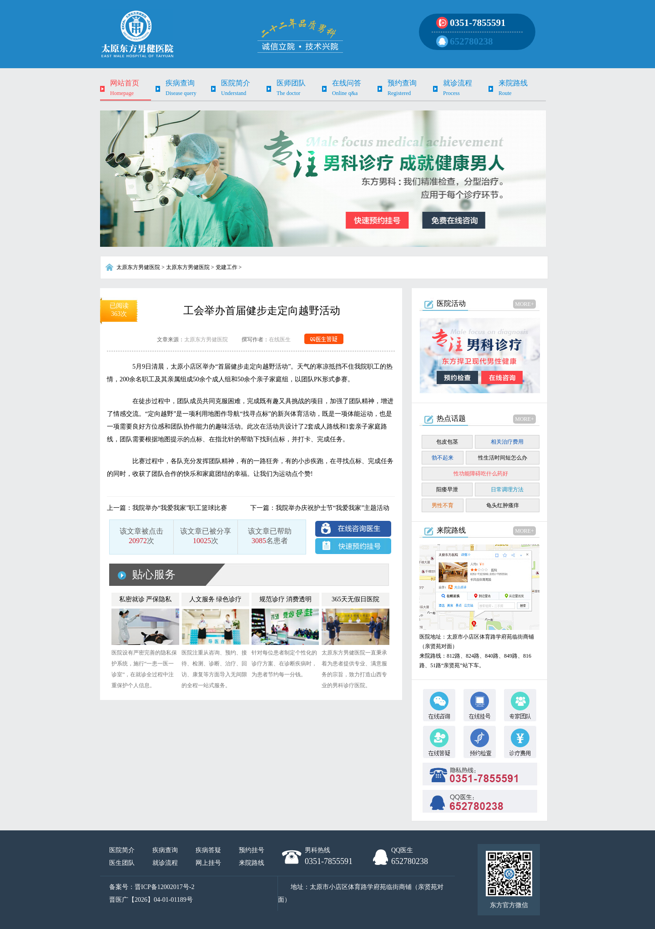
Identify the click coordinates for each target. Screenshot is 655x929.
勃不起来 (442, 458)
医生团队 (122, 862)
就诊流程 (165, 862)
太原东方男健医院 (138, 267)
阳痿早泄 (447, 489)
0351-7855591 (478, 22)
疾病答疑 (208, 850)
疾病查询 (165, 850)
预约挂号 (251, 850)
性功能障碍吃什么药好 (480, 473)
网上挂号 (208, 862)
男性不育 (442, 505)
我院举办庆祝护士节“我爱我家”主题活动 (332, 507)
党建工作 (226, 267)
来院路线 (251, 862)
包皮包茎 (447, 442)
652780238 (471, 41)
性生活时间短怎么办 (502, 458)
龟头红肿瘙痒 (502, 505)
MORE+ (524, 304)
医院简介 (122, 850)
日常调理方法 (507, 489)
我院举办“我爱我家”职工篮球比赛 (179, 507)
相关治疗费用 (507, 442)
